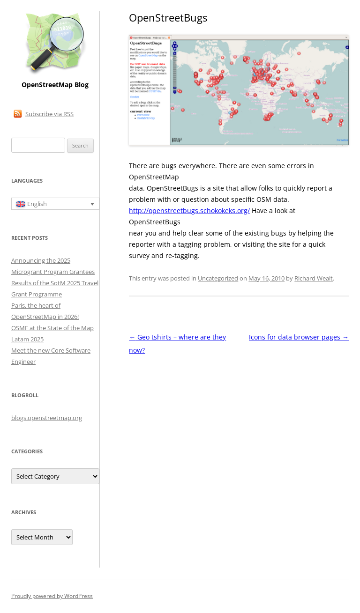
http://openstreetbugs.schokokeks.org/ (189, 210)
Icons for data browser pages (299, 336)
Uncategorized (218, 278)
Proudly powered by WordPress (52, 596)
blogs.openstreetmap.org (46, 418)
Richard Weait (313, 278)
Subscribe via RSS (49, 114)
